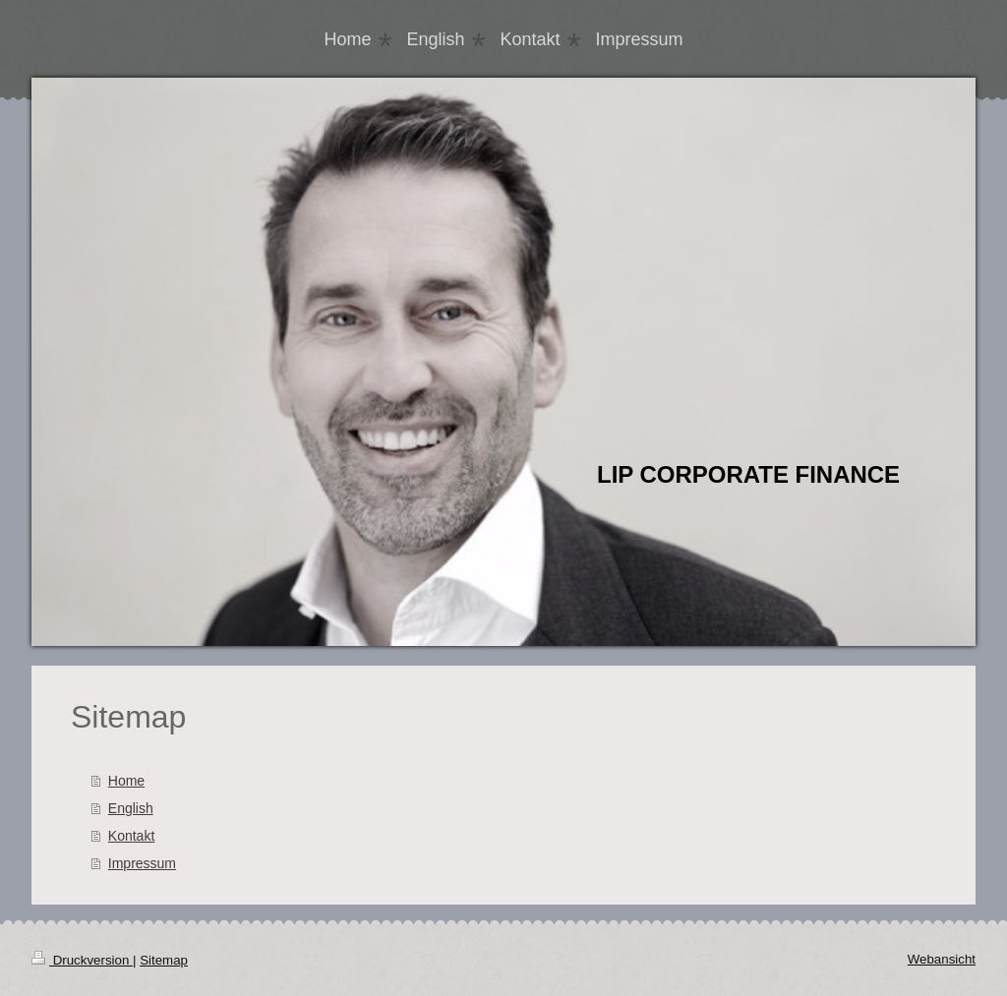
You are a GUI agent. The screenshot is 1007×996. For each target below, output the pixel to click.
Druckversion (82, 960)
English (130, 808)
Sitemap (164, 960)
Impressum (142, 863)
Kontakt (131, 836)
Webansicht (942, 959)
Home (126, 781)
